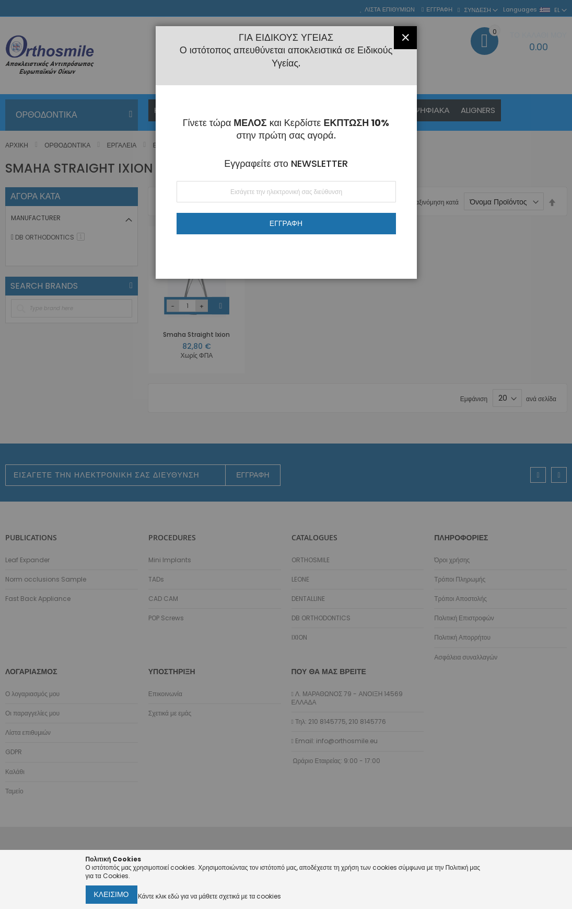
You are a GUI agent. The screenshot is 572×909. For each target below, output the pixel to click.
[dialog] (286, 454)
